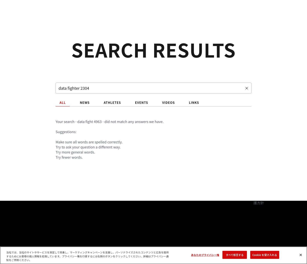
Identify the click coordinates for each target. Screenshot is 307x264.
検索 (265, 15)
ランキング (54, 15)
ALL (63, 102)
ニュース (99, 15)
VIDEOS (168, 102)
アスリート (77, 15)
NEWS (85, 102)
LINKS (194, 102)
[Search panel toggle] (275, 15)
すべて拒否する (235, 255)
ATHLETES (112, 102)
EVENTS (141, 102)
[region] (153, 255)
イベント (32, 15)
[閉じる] (300, 254)
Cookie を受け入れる (264, 255)
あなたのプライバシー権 (205, 255)
